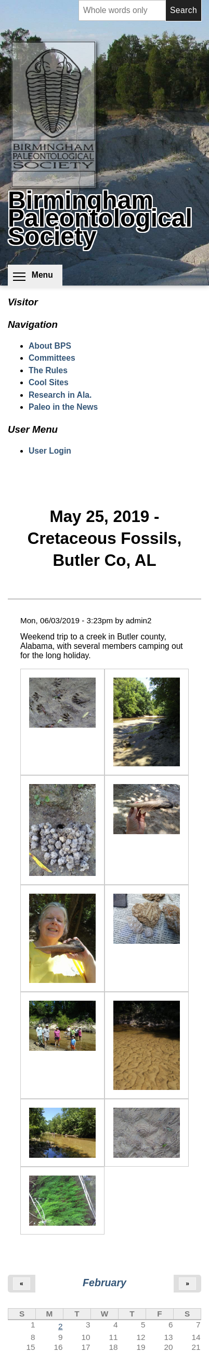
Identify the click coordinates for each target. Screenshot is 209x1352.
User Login (50, 450)
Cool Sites (49, 382)
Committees (52, 357)
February (104, 1282)
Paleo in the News (63, 406)
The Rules (48, 370)
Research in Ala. (60, 394)
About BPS (50, 345)
